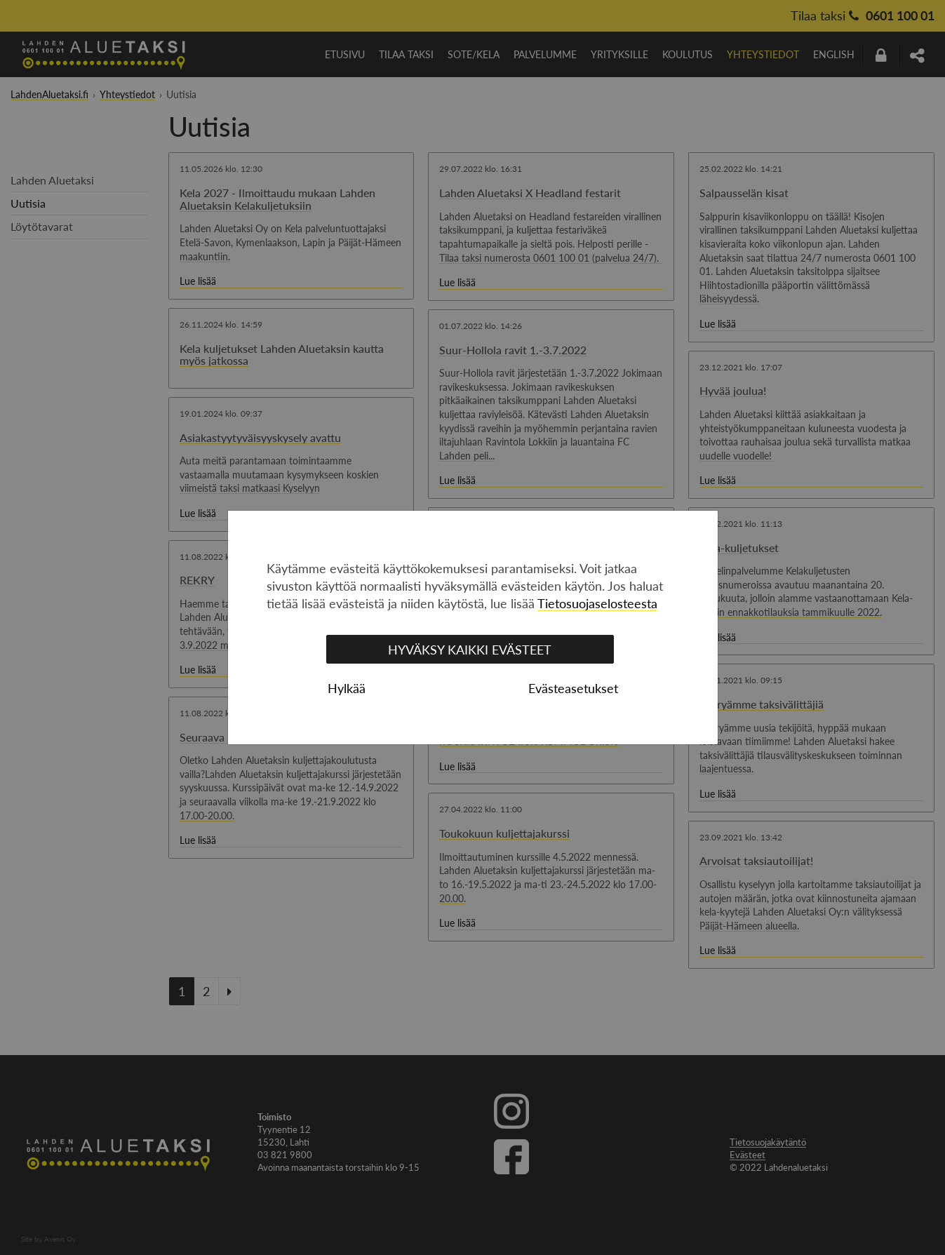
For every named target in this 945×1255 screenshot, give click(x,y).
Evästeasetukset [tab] (573, 688)
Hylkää (347, 688)
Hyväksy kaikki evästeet (469, 649)
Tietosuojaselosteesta (597, 603)
